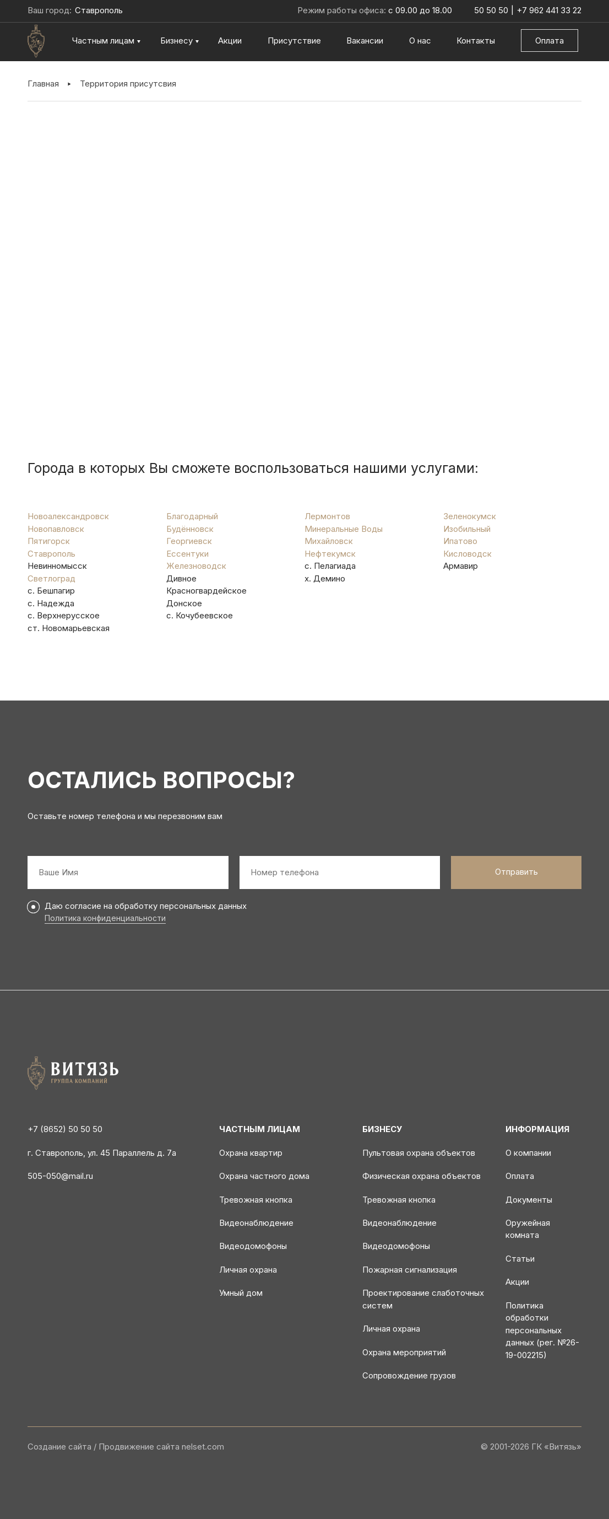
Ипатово (460, 541)
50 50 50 (491, 10)
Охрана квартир (250, 1153)
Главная (43, 83)
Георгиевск (189, 541)
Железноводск (196, 566)
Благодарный (192, 516)
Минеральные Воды (343, 529)
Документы (528, 1199)
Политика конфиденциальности (105, 918)
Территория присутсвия (128, 83)
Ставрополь (51, 553)
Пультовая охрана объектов (418, 1153)
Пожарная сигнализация (409, 1269)
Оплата (549, 40)
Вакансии (364, 40)
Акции (230, 40)
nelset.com (203, 1446)
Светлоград (51, 578)
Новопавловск (56, 529)
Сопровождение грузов (409, 1375)
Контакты (475, 40)
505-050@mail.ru (60, 1176)
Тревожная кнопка (255, 1199)
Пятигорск (49, 541)
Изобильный (467, 529)
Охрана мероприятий (404, 1352)
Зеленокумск (469, 516)
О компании (528, 1153)
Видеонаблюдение (256, 1223)
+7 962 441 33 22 (548, 10)
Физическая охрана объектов (421, 1176)
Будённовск (190, 529)
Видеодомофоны (253, 1246)
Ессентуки (187, 553)
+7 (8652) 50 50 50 (65, 1129)
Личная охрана (248, 1269)
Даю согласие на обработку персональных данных (146, 906)
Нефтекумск (330, 553)
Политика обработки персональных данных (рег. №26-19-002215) (542, 1330)
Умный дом (241, 1293)
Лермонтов (327, 516)
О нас (420, 40)
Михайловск (328, 541)
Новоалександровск (68, 516)
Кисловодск (467, 553)
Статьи (520, 1258)
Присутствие (294, 40)
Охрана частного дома (264, 1176)
